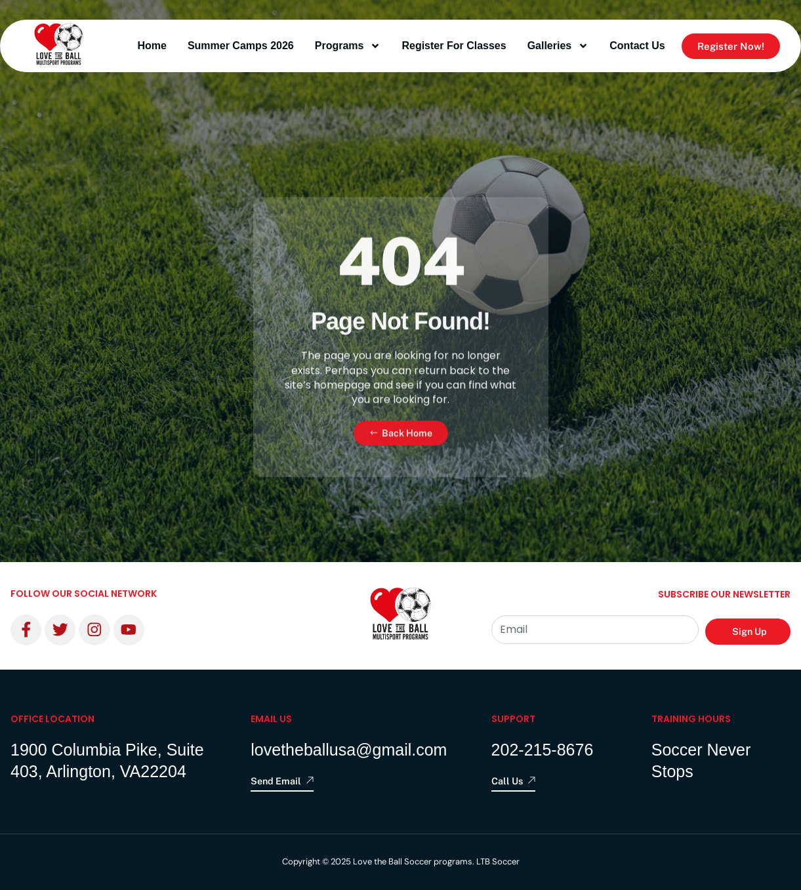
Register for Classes (453, 45)
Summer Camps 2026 (241, 45)
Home (151, 45)
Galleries (558, 46)
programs (348, 46)
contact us (637, 45)
